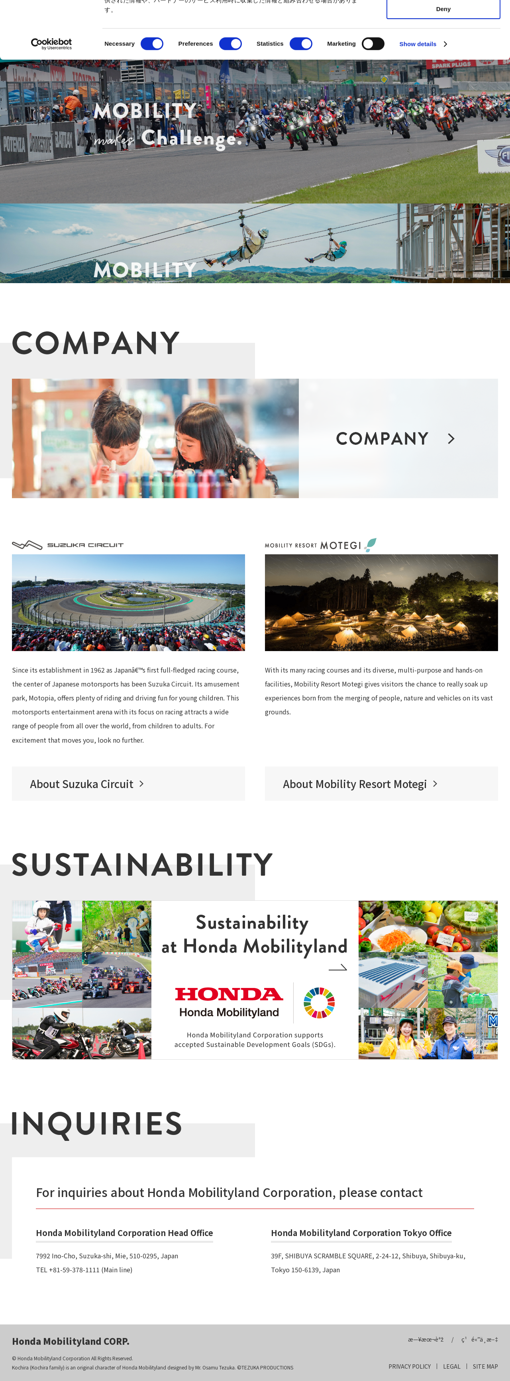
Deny (443, 66)
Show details (418, 101)
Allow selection (443, 43)
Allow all (444, 19)
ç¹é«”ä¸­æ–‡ (479, 1339)
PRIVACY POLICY (409, 1366)
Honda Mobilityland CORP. (71, 1340)
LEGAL (452, 1366)
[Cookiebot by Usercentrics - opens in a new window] (51, 102)
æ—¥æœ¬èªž (425, 1339)
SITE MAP (485, 1366)
